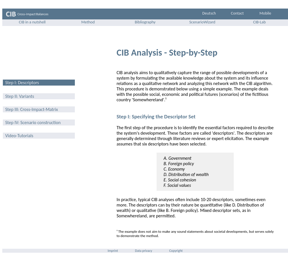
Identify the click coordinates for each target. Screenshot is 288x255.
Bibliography (145, 22)
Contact (237, 13)
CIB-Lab (259, 22)
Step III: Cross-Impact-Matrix (31, 109)
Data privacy (143, 251)
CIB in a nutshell (32, 22)
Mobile (265, 13)
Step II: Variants (19, 96)
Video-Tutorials (18, 135)
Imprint (113, 251)
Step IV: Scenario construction (32, 122)
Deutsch (209, 13)
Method (88, 22)
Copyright (176, 251)
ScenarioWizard (202, 22)
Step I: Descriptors (21, 82)
